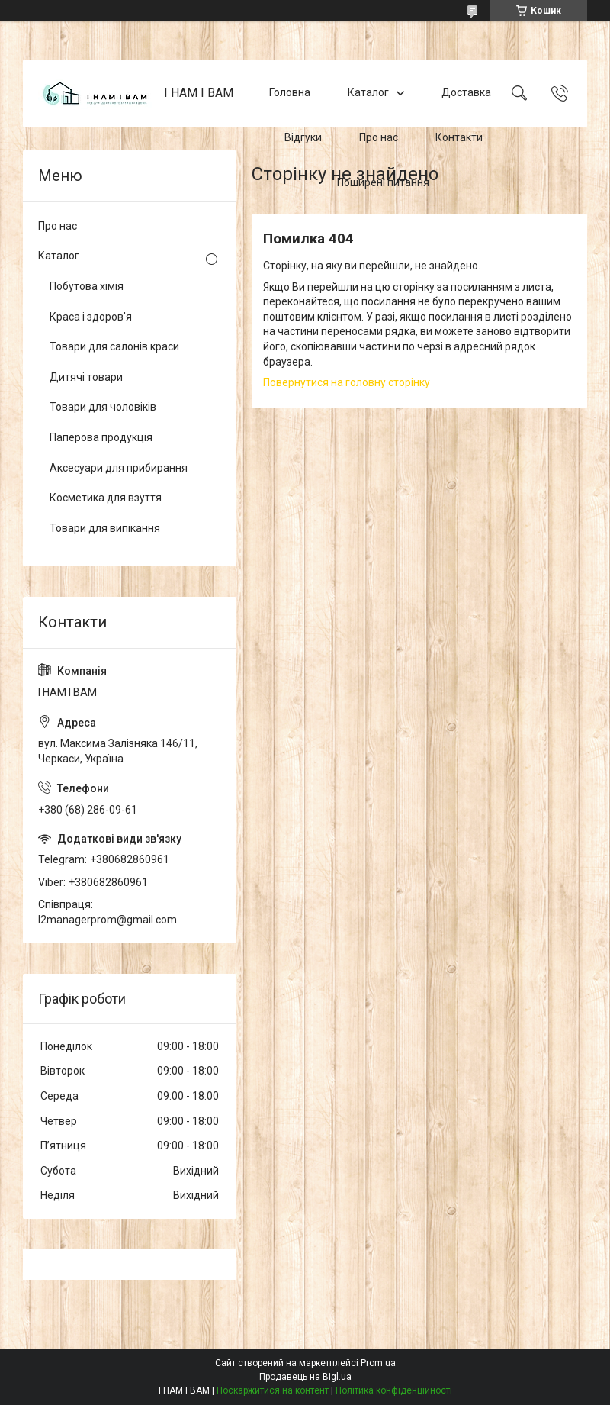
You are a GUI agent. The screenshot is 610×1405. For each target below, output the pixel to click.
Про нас (378, 137)
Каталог (368, 93)
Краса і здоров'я (91, 317)
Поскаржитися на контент (273, 1390)
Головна (289, 93)
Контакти (459, 137)
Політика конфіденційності (394, 1390)
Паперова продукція (101, 437)
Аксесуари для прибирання (119, 468)
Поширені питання (383, 182)
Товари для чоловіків (103, 407)
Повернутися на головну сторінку (346, 382)
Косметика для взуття (106, 497)
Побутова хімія (87, 286)
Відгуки (303, 137)
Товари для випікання (105, 528)
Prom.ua (378, 1363)
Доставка (466, 93)
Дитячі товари (86, 377)
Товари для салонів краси (114, 346)
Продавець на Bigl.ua (305, 1376)
